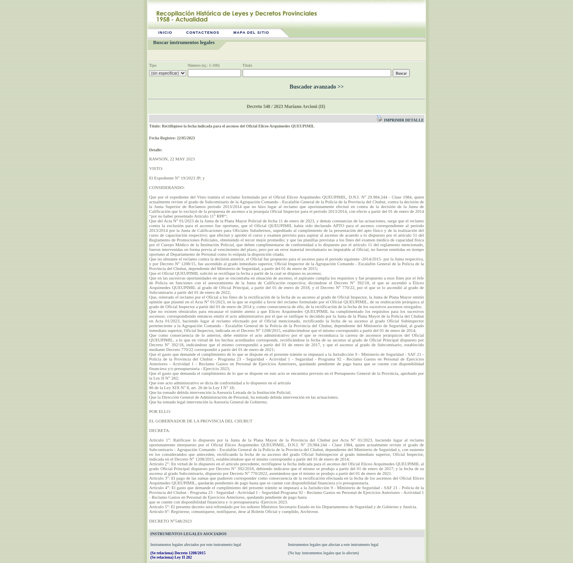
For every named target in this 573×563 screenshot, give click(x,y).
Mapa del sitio (251, 33)
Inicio (165, 33)
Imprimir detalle (400, 120)
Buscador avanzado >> (316, 87)
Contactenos (203, 33)
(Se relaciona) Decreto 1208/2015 (178, 553)
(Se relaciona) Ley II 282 (171, 557)
